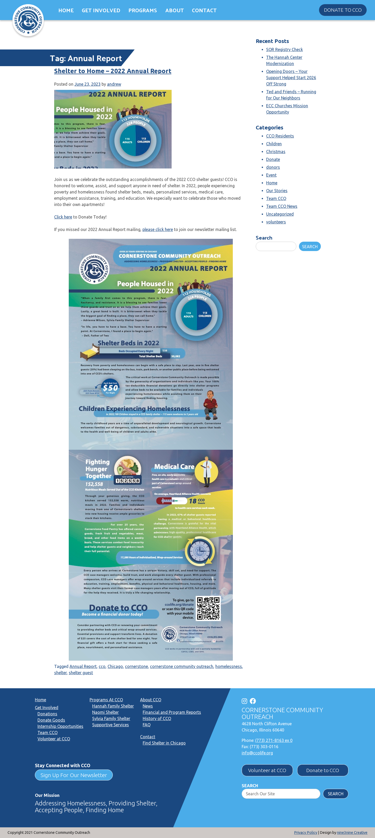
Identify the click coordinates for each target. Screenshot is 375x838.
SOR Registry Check (284, 49)
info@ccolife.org (257, 753)
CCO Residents (280, 136)
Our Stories (277, 190)
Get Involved (101, 10)
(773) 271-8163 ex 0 (273, 740)
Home (66, 10)
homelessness (228, 666)
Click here (63, 217)
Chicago (115, 666)
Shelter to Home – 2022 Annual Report (112, 70)
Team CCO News (281, 206)
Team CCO (276, 198)
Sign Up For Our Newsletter (74, 775)
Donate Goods (51, 720)
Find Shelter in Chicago (164, 743)
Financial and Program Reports (172, 712)
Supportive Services (110, 724)
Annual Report (83, 666)
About (174, 10)
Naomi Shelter (105, 712)
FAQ (147, 724)
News (148, 706)
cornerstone (136, 666)
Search (264, 237)
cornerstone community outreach (181, 666)
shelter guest (81, 672)
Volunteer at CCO (54, 738)
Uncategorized (280, 214)
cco (102, 666)
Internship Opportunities (60, 726)
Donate (273, 159)
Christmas (275, 151)
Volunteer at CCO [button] (267, 770)
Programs (142, 10)
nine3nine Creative (352, 832)
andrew (114, 84)
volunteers (276, 222)
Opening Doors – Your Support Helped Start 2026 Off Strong (291, 77)
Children (274, 143)
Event (271, 175)
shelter (60, 672)
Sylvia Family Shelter (111, 718)
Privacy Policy (305, 832)
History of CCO (157, 718)
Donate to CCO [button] (343, 10)
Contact (204, 10)
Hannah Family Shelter (113, 706)
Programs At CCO (106, 699)
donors (273, 167)
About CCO (150, 699)
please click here (157, 229)
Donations (47, 713)
